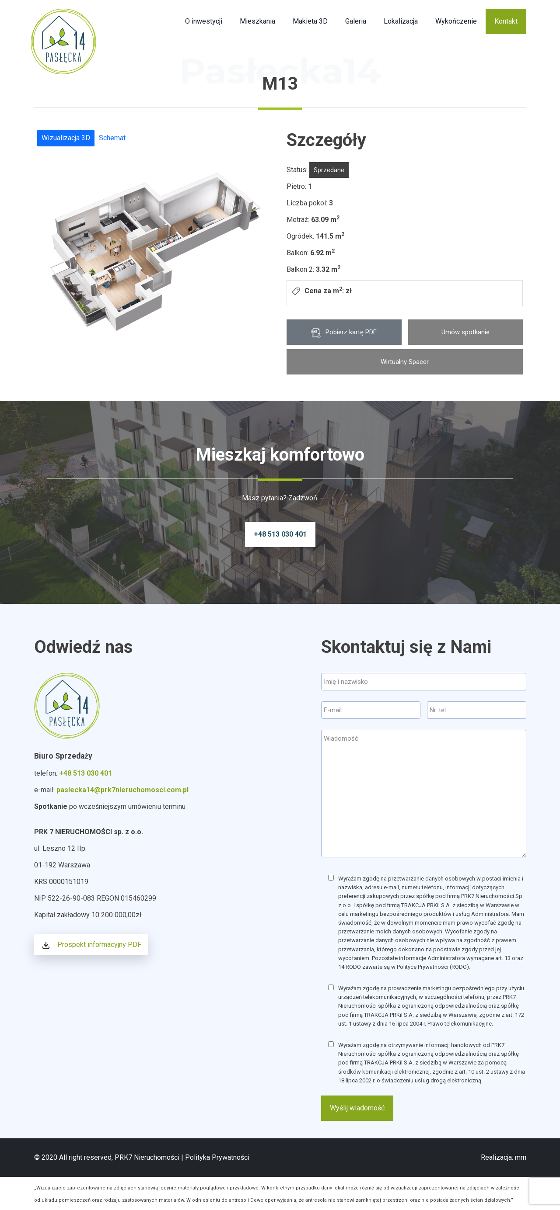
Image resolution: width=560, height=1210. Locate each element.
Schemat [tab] (112, 138)
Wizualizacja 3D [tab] (66, 138)
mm (520, 1157)
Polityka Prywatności (217, 1157)
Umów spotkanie (465, 332)
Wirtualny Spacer (405, 362)
